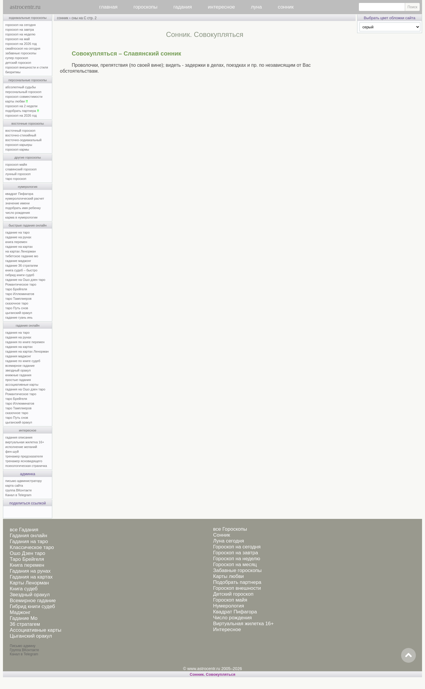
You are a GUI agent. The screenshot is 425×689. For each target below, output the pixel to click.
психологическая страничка (26, 466)
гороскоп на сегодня (20, 25)
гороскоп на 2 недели (21, 106)
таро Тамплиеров (18, 298)
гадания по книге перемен (25, 342)
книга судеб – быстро (21, 270)
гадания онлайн (28, 325)
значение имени (17, 203)
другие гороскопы (27, 157)
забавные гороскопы (20, 53)
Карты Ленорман (29, 583)
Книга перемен (27, 565)
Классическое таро (32, 547)
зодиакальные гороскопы (28, 17)
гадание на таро (17, 232)
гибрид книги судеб (19, 275)
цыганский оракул (18, 313)
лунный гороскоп (18, 174)
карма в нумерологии (21, 217)
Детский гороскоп (233, 594)
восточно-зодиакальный (23, 140)
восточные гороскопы (28, 123)
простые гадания (18, 380)
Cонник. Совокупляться (212, 674)
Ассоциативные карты (35, 630)
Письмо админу (22, 646)
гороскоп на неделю (20, 34)
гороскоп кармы (17, 149)
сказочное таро (16, 303)
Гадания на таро (29, 541)
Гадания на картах (31, 577)
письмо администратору (23, 481)
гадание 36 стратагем (21, 265)
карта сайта (14, 485)
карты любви (16, 101)
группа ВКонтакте (18, 490)
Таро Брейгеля (27, 559)
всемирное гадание (20, 365)
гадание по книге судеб (22, 361)
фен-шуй (12, 451)
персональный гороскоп (23, 92)
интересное (221, 7)
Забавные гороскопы (237, 570)
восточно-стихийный (20, 135)
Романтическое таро (20, 284)
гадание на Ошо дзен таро (25, 279)
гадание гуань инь (18, 317)
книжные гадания (18, 375)
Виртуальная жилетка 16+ (243, 623)
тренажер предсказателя (24, 456)
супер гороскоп (16, 58)
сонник (286, 7)
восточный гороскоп (20, 130)
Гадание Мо (23, 618)
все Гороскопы (230, 529)
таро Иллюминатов (19, 294)
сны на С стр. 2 (84, 18)
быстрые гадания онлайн (28, 225)
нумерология (27, 186)
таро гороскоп (15, 178)
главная (108, 7)
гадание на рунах (18, 237)
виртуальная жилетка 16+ (24, 442)
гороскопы (145, 7)
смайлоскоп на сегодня (22, 48)
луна (256, 7)
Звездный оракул (30, 594)
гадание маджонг (18, 261)
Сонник (221, 535)
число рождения (17, 212)
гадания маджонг (18, 356)
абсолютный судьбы (20, 87)
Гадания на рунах (30, 571)
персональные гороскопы (28, 80)
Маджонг (20, 612)
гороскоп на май (17, 39)
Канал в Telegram (18, 495)
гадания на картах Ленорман (27, 351)
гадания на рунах (18, 337)
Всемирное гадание (33, 600)
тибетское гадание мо (21, 256)
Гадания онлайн (28, 535)
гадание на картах (19, 246)
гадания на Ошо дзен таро (25, 389)
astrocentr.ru (25, 6)
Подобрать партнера (237, 582)
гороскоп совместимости (23, 96)
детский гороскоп (18, 62)
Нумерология (228, 606)
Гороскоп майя (230, 600)
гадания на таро (17, 332)
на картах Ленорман (20, 251)
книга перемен (16, 242)
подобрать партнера (22, 111)
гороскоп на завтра (19, 29)
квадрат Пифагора (19, 194)
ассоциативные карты (21, 384)
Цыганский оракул (31, 636)
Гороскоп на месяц (235, 564)
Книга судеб (23, 589)
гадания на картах (19, 346)
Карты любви (228, 576)
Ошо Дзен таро (27, 553)
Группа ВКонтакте (24, 650)
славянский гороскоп (21, 169)
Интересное (227, 629)
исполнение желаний (21, 447)
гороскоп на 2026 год (21, 43)
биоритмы (12, 72)
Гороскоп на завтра (235, 553)
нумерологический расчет (24, 198)
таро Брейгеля (16, 289)
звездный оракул (18, 370)
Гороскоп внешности (237, 588)
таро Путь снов (16, 308)
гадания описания (18, 437)
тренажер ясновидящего (23, 461)
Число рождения (232, 617)
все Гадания (24, 529)
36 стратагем (25, 624)
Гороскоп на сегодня (237, 547)
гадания (183, 7)
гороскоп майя (16, 164)
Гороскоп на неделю (236, 558)
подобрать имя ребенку (23, 208)
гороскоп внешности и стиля (26, 67)
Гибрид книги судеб (32, 606)
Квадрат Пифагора (235, 612)
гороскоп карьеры (18, 144)
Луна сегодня (228, 541)
